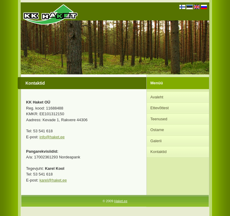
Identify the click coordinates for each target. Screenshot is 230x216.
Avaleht (156, 97)
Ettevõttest (159, 108)
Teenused (158, 119)
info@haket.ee (52, 137)
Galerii (156, 141)
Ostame (157, 130)
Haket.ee (120, 201)
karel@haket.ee (53, 180)
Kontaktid (158, 151)
